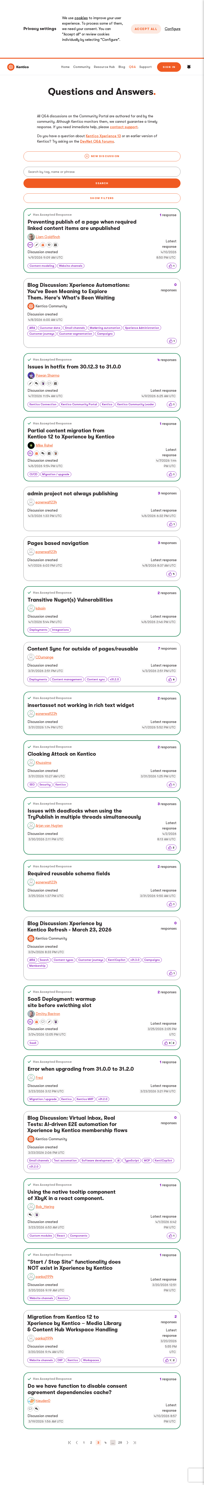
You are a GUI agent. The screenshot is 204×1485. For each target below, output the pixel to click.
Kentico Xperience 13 (103, 136)
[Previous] (76, 1442)
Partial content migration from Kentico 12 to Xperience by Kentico (71, 434)
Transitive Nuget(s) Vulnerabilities (70, 600)
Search (101, 183)
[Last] (134, 1442)
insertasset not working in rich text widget (81, 705)
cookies (81, 18)
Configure (173, 29)
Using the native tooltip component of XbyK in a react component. (72, 1195)
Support (145, 67)
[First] (69, 1442)
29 (120, 1442)
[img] (171, 266)
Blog (121, 67)
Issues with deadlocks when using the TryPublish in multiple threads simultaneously (84, 814)
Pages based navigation (57, 543)
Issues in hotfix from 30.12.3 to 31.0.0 (74, 367)
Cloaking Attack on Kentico (62, 754)
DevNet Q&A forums (97, 141)
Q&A (132, 67)
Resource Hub (104, 67)
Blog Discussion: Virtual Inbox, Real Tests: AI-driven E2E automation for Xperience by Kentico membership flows (77, 1124)
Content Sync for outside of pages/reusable (82, 649)
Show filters (102, 198)
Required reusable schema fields (69, 874)
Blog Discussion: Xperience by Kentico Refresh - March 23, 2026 (69, 926)
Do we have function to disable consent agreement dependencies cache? (77, 1389)
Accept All (146, 29)
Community (81, 67)
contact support (124, 127)
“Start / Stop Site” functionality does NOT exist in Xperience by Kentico (74, 1265)
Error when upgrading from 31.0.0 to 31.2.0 (81, 1069)
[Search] (102, 172)
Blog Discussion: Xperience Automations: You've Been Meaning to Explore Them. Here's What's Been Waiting (78, 291)
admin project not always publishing (72, 494)
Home (65, 67)
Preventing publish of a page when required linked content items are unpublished (82, 225)
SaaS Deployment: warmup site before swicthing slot (62, 1002)
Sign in (169, 67)
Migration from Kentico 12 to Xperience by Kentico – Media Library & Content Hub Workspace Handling (74, 1323)
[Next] (127, 1442)
